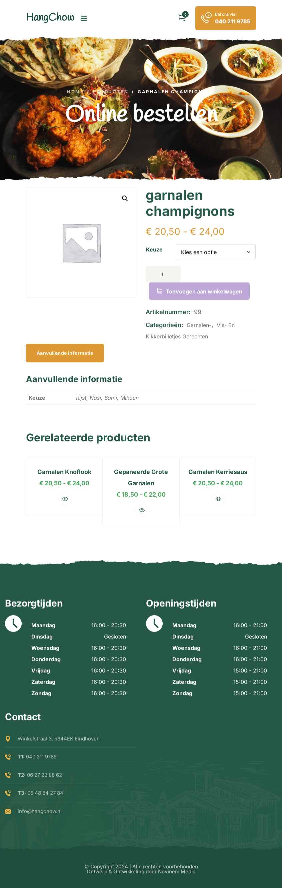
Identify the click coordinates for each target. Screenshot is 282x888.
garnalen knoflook (61, 471)
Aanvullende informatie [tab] (65, 353)
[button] (125, 199)
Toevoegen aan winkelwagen (204, 291)
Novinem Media (177, 871)
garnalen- (199, 325)
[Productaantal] (163, 274)
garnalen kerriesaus (221, 471)
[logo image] (50, 18)
